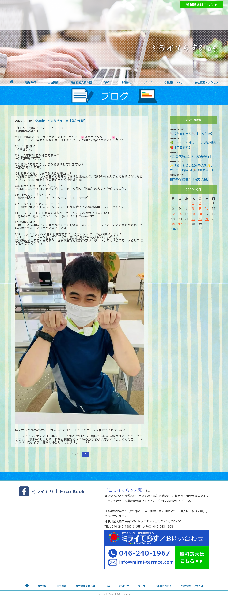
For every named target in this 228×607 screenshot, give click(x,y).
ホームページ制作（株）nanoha (114, 594)
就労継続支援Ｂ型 (81, 82)
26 (173, 224)
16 (200, 214)
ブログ (148, 82)
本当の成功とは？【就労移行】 (191, 156)
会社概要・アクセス (206, 82)
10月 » (202, 229)
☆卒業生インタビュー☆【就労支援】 (61, 121)
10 (207, 208)
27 (180, 224)
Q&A (106, 82)
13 (180, 214)
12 (173, 214)
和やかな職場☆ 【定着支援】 (190, 179)
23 (200, 219)
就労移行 (30, 82)
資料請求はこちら (201, 4)
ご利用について (173, 82)
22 (193, 219)
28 (186, 224)
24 (207, 219)
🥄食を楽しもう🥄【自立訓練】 (192, 134)
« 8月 (174, 229)
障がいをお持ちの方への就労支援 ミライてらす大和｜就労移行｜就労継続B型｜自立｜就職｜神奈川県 (106, 15)
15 (193, 214)
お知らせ (126, 82)
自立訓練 (53, 82)
